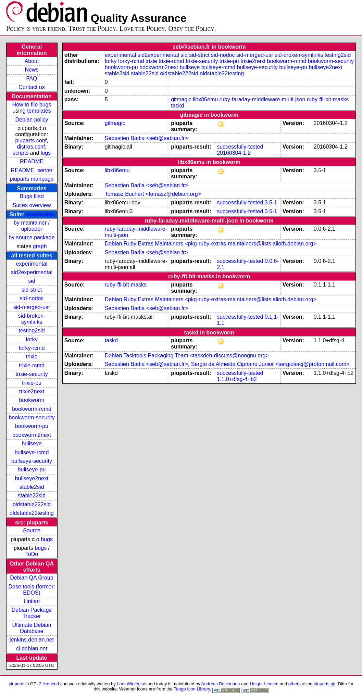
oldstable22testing (32, 513)
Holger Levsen (264, 683)
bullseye (32, 443)
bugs (47, 539)
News (32, 70)
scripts (20, 153)
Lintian (32, 601)
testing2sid (31, 330)
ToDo (31, 554)
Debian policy (31, 120)
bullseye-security (31, 461)
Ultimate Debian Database (31, 628)
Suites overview (31, 205)
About (32, 61)
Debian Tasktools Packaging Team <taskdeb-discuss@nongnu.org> (187, 355)
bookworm (40, 214)
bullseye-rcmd (32, 452)
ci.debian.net (31, 648)
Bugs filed (31, 196)
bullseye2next (32, 478)
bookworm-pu (31, 426)
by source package (31, 237)
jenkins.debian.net (32, 640)
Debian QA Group (31, 578)
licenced (51, 683)
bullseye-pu (32, 469)
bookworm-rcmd (31, 409)
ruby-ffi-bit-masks (328, 99)
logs (46, 153)
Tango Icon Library (192, 688)
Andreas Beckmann (220, 683)
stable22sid (32, 495)
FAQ (31, 78)
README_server (32, 170)
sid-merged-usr (31, 307)
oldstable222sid (32, 504)
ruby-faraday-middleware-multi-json (262, 99)
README (31, 161)
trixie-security (31, 374)
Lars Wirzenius (131, 683)
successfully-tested (240, 147)
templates (39, 111)
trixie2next (31, 391)
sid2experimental (31, 272)
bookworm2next (31, 435)
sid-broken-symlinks (32, 319)
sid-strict (32, 290)
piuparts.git (324, 683)
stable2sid (31, 487)
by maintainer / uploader (32, 226)
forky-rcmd (32, 348)
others (294, 683)
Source (31, 530)
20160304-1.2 (234, 153)
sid (31, 281)
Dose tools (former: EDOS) (31, 590)
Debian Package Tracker (32, 613)
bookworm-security (31, 417)
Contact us (31, 87)
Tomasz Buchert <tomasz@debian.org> (153, 194)
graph (40, 246)
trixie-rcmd (32, 365)
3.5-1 (271, 202)
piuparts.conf (31, 140)
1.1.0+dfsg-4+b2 (237, 379)
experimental (32, 264)
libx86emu (205, 99)
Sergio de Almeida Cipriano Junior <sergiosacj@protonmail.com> (270, 364)
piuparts (16, 683)
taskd (177, 106)
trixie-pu (31, 383)
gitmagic (181, 99)
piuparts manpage (31, 179)
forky (32, 339)
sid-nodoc (31, 298)
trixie (32, 356)
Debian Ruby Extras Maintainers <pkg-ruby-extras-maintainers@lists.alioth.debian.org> (210, 243)
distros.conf (31, 147)
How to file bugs (31, 104)
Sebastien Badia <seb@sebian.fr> (146, 138)
